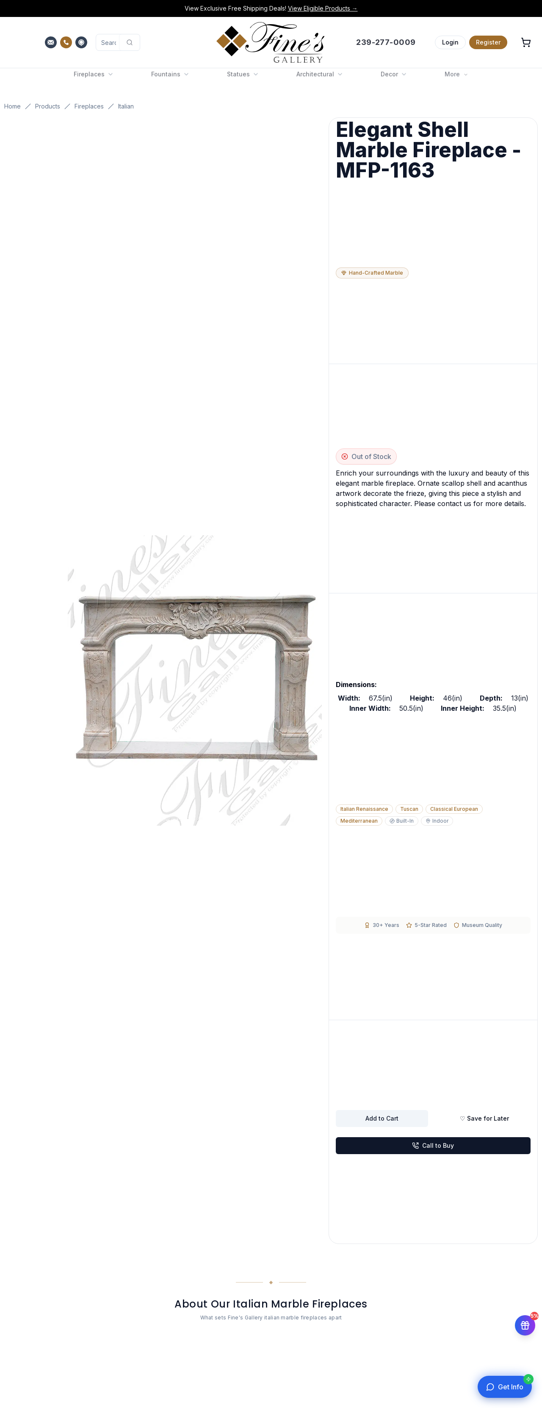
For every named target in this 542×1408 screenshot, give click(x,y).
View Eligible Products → (323, 8)
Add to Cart (381, 1118)
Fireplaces (89, 106)
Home (12, 106)
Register (488, 42)
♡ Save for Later (484, 1118)
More (456, 78)
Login (450, 42)
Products (47, 106)
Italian (126, 106)
